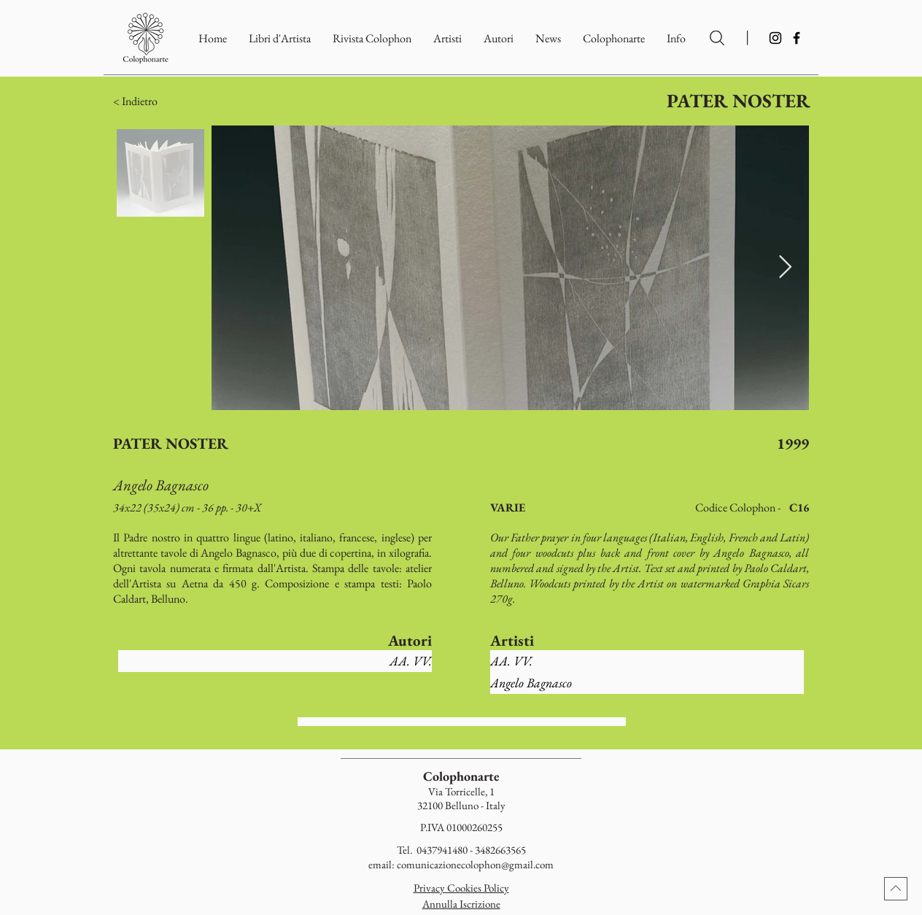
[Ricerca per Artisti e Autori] (717, 38)
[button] (614, 38)
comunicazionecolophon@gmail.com (475, 864)
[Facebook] (797, 38)
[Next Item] (785, 267)
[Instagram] (775, 38)
